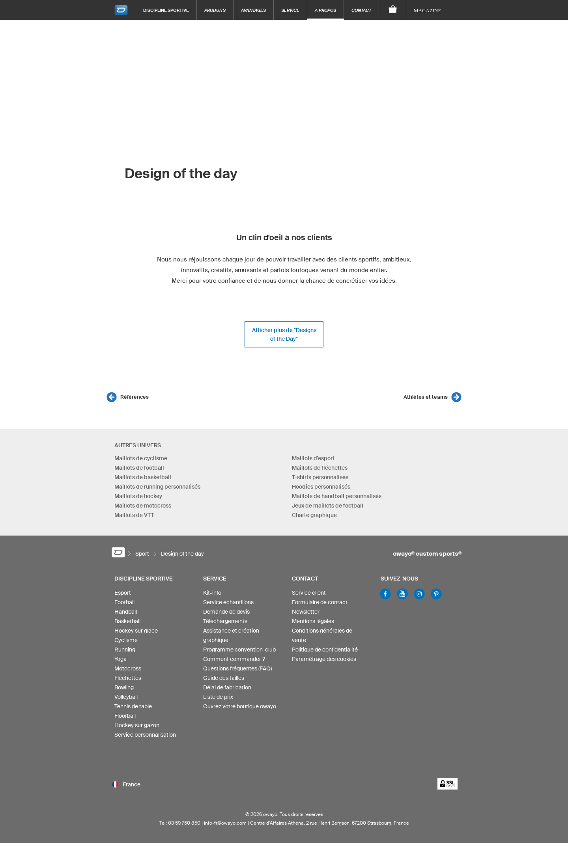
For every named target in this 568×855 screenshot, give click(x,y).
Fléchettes (127, 678)
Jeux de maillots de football (327, 505)
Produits (215, 10)
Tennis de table (133, 706)
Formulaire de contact (320, 602)
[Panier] (392, 10)
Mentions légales (313, 621)
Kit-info (212, 593)
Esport (122, 593)
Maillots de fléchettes (320, 468)
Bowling (124, 687)
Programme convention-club (239, 649)
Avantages (253, 10)
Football (124, 602)
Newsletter (306, 612)
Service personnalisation (145, 735)
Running (124, 649)
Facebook (385, 594)
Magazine (427, 10)
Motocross (127, 668)
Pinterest (436, 594)
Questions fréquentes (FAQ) (237, 668)
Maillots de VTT (134, 515)
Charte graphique (314, 515)
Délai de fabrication (227, 687)
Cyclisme (126, 640)
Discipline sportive (166, 10)
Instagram (419, 594)
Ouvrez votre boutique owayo (239, 706)
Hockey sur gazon (136, 725)
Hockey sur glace (136, 630)
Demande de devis (226, 612)
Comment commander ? (234, 659)
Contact (361, 10)
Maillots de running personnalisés (157, 487)
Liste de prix (218, 697)
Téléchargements (225, 621)
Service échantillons (228, 602)
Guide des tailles (223, 678)
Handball (125, 612)
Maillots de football (139, 468)
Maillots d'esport (313, 458)
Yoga (120, 659)
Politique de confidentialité (325, 649)
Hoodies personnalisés (321, 487)
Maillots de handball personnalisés (336, 496)
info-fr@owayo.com (225, 822)
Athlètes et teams (426, 397)
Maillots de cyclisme (140, 458)
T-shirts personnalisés (320, 477)
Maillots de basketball (142, 477)
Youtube (402, 594)
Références (134, 397)
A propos (325, 10)
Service (290, 10)
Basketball (127, 621)
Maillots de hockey (138, 496)
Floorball (125, 716)
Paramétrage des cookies (324, 659)
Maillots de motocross (142, 505)
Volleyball (126, 697)
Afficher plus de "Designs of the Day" (284, 334)
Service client (309, 593)
